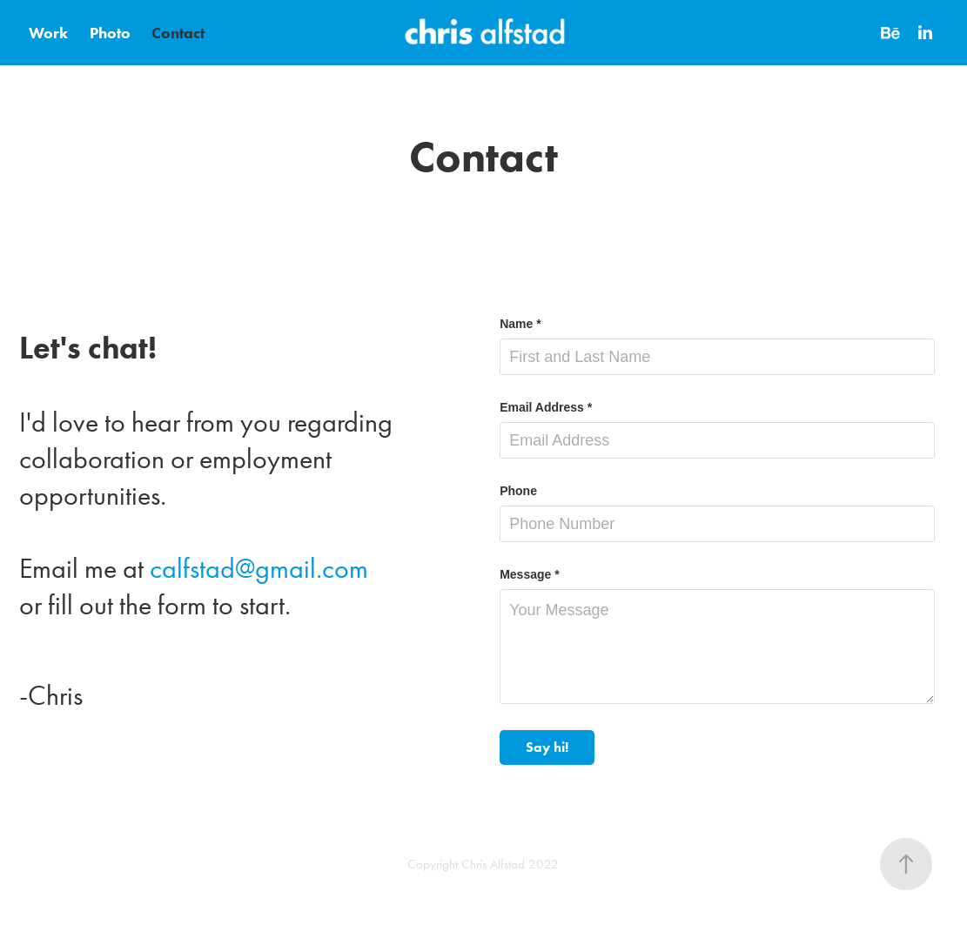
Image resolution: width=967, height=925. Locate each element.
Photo (110, 33)
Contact (178, 33)
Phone (518, 491)
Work (48, 33)
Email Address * (546, 407)
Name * (520, 324)
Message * (529, 574)
